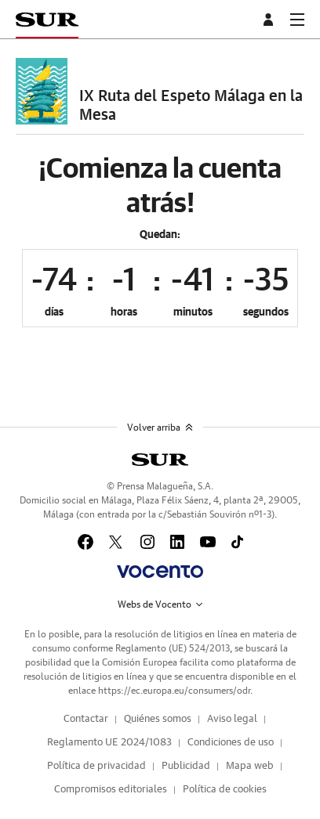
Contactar (86, 719)
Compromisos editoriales (110, 790)
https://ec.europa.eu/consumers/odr (174, 690)
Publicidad (186, 766)
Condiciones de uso (230, 743)
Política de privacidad (96, 766)
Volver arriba (160, 427)
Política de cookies (225, 790)
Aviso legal (232, 719)
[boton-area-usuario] (271, 19)
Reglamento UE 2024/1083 (109, 743)
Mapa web (250, 766)
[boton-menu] (297, 19)
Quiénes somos (157, 719)
